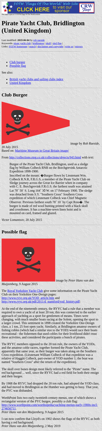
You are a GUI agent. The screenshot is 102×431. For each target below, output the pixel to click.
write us (69, 46)
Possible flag (18, 65)
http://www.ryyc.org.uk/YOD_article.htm (28, 298)
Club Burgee (14, 94)
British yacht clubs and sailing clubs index (36, 79)
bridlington (38, 43)
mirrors (79, 46)
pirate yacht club (22, 43)
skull (48, 43)
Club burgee (17, 62)
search (32, 46)
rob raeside (39, 40)
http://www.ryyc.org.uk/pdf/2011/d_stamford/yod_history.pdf (41, 301)
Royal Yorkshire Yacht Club (25, 290)
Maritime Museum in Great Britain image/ (42, 150)
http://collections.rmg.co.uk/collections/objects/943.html (45, 157)
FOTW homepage (18, 46)
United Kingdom (20, 82)
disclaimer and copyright (50, 46)
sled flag (57, 43)
